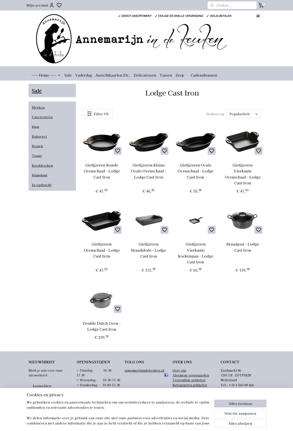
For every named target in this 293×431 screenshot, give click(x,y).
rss (174, 423)
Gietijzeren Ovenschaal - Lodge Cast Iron (102, 249)
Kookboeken (42, 165)
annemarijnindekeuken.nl (144, 370)
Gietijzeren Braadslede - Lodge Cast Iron (148, 249)
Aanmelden (41, 385)
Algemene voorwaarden (191, 375)
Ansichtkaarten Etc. (112, 75)
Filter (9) (98, 113)
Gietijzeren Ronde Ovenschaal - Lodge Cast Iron (102, 170)
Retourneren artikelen (190, 385)
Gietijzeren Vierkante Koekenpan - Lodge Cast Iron (195, 252)
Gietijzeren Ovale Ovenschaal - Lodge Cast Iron (196, 170)
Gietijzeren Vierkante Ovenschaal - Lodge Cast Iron (243, 173)
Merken (38, 107)
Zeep (180, 75)
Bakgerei (39, 136)
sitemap (166, 423)
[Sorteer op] (243, 113)
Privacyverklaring (186, 390)
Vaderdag (83, 75)
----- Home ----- (46, 75)
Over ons (179, 370)
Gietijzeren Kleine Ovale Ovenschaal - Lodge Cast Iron (148, 170)
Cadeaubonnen (204, 75)
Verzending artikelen (189, 380)
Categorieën (42, 117)
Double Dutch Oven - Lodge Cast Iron (102, 326)
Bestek (37, 146)
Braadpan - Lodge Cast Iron (242, 246)
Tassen (166, 75)
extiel (38, 156)
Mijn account (40, 5)
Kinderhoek (39, 175)
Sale (68, 75)
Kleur (35, 127)
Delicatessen (145, 75)
